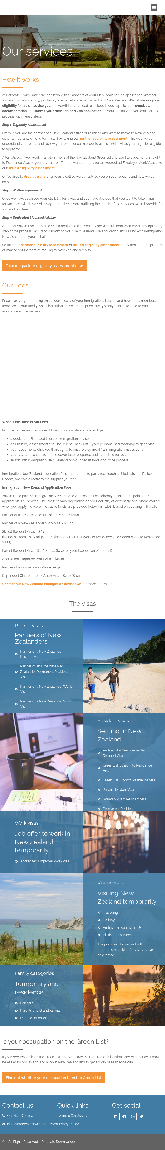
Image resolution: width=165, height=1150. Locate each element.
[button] (154, 7)
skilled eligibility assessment (31, 168)
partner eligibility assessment (103, 138)
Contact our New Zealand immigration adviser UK (42, 584)
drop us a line (35, 176)
